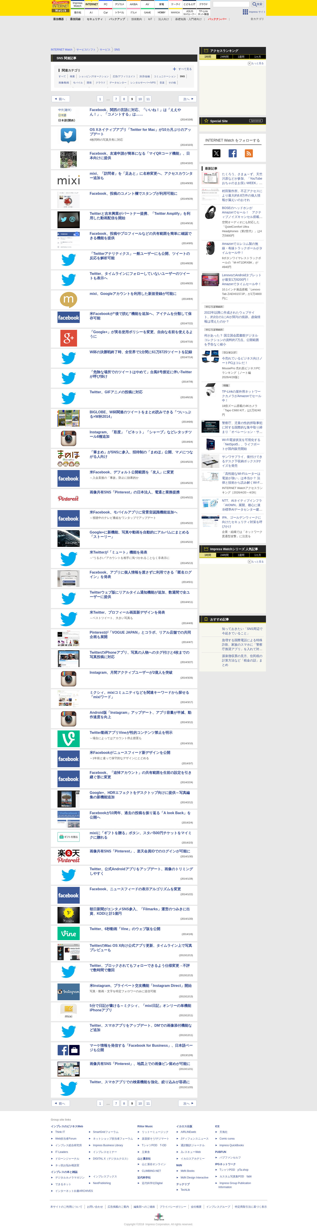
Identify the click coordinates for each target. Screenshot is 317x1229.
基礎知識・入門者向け (188, 19)
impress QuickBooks (232, 1145)
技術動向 (136, 19)
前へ (58, 99)
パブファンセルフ (230, 1157)
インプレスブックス (105, 1176)
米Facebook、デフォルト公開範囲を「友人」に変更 (132, 472)
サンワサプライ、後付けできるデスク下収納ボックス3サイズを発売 (242, 461)
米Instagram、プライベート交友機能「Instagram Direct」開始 (141, 986)
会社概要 (196, 1206)
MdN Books (187, 1170)
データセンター (118, 82)
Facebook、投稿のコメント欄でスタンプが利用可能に (133, 193)
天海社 (224, 1132)
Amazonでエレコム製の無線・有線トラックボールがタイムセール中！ (242, 248)
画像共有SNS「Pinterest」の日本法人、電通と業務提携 (135, 492)
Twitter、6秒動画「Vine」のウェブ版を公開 (125, 929)
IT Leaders (61, 1152)
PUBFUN (220, 1152)
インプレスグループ (218, 1206)
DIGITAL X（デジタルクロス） (111, 1158)
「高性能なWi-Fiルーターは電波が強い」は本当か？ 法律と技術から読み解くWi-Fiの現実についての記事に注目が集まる (242, 482)
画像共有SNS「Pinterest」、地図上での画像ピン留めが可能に (140, 1064)
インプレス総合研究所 (68, 1145)
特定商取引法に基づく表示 (251, 1206)
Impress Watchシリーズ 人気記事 (234, 549)
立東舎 (146, 1152)
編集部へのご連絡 (144, 1206)
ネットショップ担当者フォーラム (113, 1138)
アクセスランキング (224, 51)
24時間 (224, 56)
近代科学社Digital (152, 1183)
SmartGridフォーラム (106, 1132)
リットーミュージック (155, 1132)
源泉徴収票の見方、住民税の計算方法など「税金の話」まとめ (242, 660)
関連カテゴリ (71, 70)
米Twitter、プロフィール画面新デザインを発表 (127, 612)
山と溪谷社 (144, 1158)
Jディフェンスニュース (195, 1138)
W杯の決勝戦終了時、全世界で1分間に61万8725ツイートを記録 (141, 352)
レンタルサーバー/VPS (143, 82)
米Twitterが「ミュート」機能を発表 (118, 552)
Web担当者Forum (65, 1138)
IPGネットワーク (225, 1164)
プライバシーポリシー (173, 1206)
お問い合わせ (95, 1206)
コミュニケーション (165, 76)
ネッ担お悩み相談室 (67, 1165)
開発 (89, 82)
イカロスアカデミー (193, 1158)
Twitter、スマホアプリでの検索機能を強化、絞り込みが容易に (140, 1082)
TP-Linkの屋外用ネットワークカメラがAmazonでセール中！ (241, 396)
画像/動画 (64, 82)
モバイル (78, 82)
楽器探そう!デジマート (155, 1138)
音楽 (162, 82)
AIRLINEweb (188, 1132)
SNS (182, 76)
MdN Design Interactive (194, 1177)
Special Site (219, 121)
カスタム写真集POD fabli (236, 1176)
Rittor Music (145, 1126)
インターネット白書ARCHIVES (74, 1190)
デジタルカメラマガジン (70, 1177)
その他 (172, 82)
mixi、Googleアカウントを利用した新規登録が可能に (133, 294)
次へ (189, 99)
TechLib (185, 1189)
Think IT (60, 1132)
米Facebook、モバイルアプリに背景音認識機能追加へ (133, 512)
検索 (72, 76)
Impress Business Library (108, 1145)
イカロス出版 (184, 1126)
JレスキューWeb (191, 1152)
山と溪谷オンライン (154, 1164)
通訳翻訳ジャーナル (193, 1145)
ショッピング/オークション (94, 76)
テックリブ (183, 1184)
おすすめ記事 (219, 619)
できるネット (63, 1184)
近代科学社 (144, 1177)
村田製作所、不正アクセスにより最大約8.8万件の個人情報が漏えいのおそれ (242, 195)
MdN (179, 1165)
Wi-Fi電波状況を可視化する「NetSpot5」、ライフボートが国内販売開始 (241, 444)
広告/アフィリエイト (124, 76)
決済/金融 (144, 76)
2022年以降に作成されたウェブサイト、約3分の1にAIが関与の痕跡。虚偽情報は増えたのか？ (232, 317)
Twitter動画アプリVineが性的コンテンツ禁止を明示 (131, 732)
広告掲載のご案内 (118, 1206)
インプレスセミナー (105, 1152)
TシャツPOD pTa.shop (234, 1169)
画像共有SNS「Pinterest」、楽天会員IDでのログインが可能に (140, 851)
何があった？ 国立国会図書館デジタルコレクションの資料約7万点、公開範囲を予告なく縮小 (231, 340)
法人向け (163, 19)
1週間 (241, 56)
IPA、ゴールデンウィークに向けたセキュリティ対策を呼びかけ (242, 522)
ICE (217, 1126)
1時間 (207, 56)
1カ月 (257, 56)
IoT (150, 19)
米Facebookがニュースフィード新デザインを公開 (130, 752)
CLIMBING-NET (151, 1170)
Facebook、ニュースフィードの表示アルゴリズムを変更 (135, 889)
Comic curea (227, 1138)
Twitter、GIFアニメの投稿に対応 (116, 392)
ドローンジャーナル (67, 1158)
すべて (62, 76)
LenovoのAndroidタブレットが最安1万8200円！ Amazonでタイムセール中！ (242, 279)
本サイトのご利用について (66, 1206)
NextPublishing (102, 1183)
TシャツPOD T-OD (154, 1145)
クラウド (100, 82)
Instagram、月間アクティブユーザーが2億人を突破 (131, 672)
